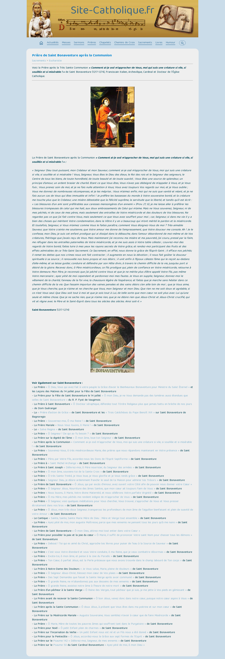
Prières (92, 42)
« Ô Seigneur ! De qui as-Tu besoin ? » (68, 433)
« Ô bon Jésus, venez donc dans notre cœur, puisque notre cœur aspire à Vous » (141, 598)
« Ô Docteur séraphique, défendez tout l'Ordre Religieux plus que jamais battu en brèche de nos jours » (112, 406)
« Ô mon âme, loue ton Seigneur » (93, 438)
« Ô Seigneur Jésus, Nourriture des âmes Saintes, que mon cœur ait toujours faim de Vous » (100, 488)
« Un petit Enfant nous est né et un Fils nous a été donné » (112, 632)
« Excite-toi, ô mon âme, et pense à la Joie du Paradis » (79, 556)
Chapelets (105, 42)
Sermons (79, 42)
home (41, 43)
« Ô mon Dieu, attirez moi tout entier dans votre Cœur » (106, 531)
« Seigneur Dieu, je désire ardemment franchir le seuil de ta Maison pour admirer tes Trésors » (102, 480)
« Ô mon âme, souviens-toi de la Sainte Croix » (74, 472)
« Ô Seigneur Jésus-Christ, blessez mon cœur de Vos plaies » (82, 573)
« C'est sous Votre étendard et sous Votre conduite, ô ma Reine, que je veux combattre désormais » (106, 552)
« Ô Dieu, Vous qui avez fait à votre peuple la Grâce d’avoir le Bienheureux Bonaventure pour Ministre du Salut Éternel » (118, 387)
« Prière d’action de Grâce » (54, 412)
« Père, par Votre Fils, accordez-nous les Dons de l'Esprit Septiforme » (88, 459)
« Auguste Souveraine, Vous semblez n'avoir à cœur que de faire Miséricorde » (123, 615)
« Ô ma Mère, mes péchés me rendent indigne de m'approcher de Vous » (89, 497)
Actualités (53, 42)
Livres (158, 42)
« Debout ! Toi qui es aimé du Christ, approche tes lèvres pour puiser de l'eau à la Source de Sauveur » (107, 543)
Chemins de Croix (124, 42)
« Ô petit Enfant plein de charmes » (79, 628)
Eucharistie (55, 60)
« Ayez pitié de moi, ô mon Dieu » (125, 645)
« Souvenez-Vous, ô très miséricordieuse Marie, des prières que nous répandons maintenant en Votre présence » (112, 450)
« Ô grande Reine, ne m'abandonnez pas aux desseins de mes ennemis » (88, 581)
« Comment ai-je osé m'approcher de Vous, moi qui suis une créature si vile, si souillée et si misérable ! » (112, 444)
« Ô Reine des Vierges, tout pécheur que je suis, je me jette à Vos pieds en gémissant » (135, 590)
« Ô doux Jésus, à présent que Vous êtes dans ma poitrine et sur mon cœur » (125, 607)
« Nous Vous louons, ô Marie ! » (74, 425)
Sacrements (145, 42)
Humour (170, 42)
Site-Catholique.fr (112, 11)
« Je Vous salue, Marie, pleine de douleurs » (106, 569)
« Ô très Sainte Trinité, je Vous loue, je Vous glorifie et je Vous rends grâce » (91, 476)
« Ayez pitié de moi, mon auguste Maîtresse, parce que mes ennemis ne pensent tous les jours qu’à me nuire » (111, 522)
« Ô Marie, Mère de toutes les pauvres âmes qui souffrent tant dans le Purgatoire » (96, 624)
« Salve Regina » (47, 429)
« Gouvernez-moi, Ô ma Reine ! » (65, 421)
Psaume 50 (60, 645)
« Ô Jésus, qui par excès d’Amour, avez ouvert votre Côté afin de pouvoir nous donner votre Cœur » (132, 484)
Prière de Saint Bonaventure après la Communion (72, 55)
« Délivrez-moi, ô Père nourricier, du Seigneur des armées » (99, 467)
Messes (66, 42)
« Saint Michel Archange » (63, 463)
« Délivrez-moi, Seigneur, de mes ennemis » (94, 641)
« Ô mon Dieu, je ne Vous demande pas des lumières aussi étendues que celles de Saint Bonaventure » (110, 398)
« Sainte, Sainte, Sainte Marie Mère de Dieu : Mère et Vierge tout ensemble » (94, 518)
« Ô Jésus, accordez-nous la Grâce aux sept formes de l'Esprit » (106, 636)
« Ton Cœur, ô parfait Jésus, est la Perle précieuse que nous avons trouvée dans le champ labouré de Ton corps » (114, 560)
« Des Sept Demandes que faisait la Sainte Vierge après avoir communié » (90, 577)
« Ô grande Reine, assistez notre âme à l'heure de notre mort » (83, 586)
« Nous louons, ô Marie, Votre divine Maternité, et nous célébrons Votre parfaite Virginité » (100, 493)
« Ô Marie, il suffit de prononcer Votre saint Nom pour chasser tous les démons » (143, 535)
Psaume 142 (60, 641)
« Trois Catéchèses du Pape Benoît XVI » (130, 412)
